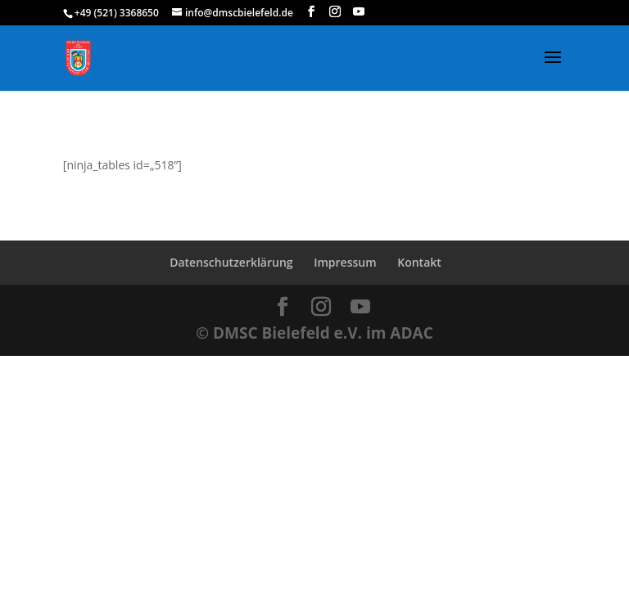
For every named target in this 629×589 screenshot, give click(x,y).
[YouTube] (358, 12)
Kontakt (419, 262)
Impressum (345, 262)
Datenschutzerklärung (231, 262)
